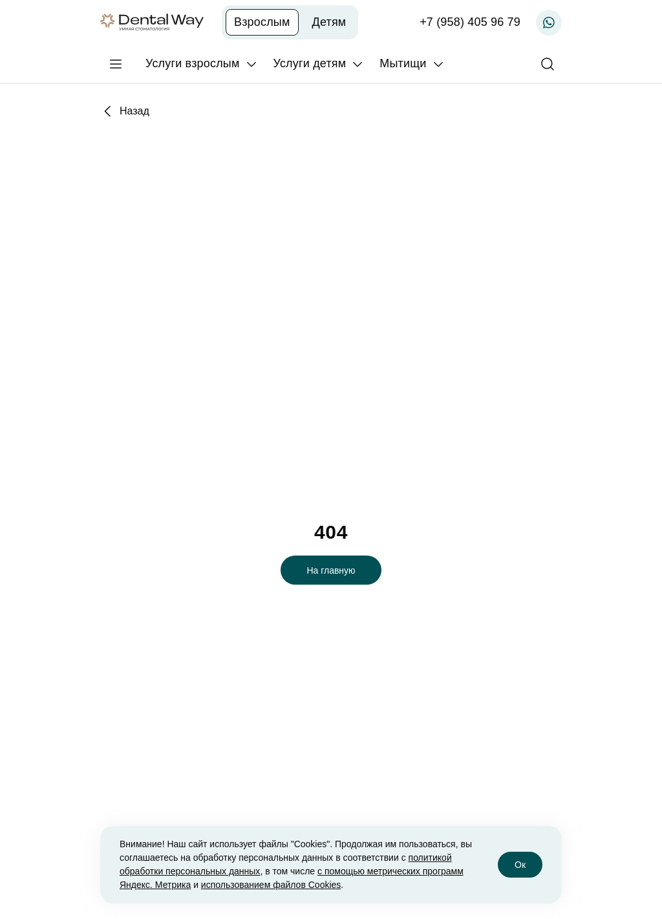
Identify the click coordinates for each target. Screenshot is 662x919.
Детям (329, 22)
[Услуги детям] (319, 64)
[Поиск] (547, 64)
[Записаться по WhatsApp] (549, 23)
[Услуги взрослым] (201, 64)
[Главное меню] (115, 64)
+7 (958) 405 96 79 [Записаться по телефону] (470, 22)
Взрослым (262, 22)
